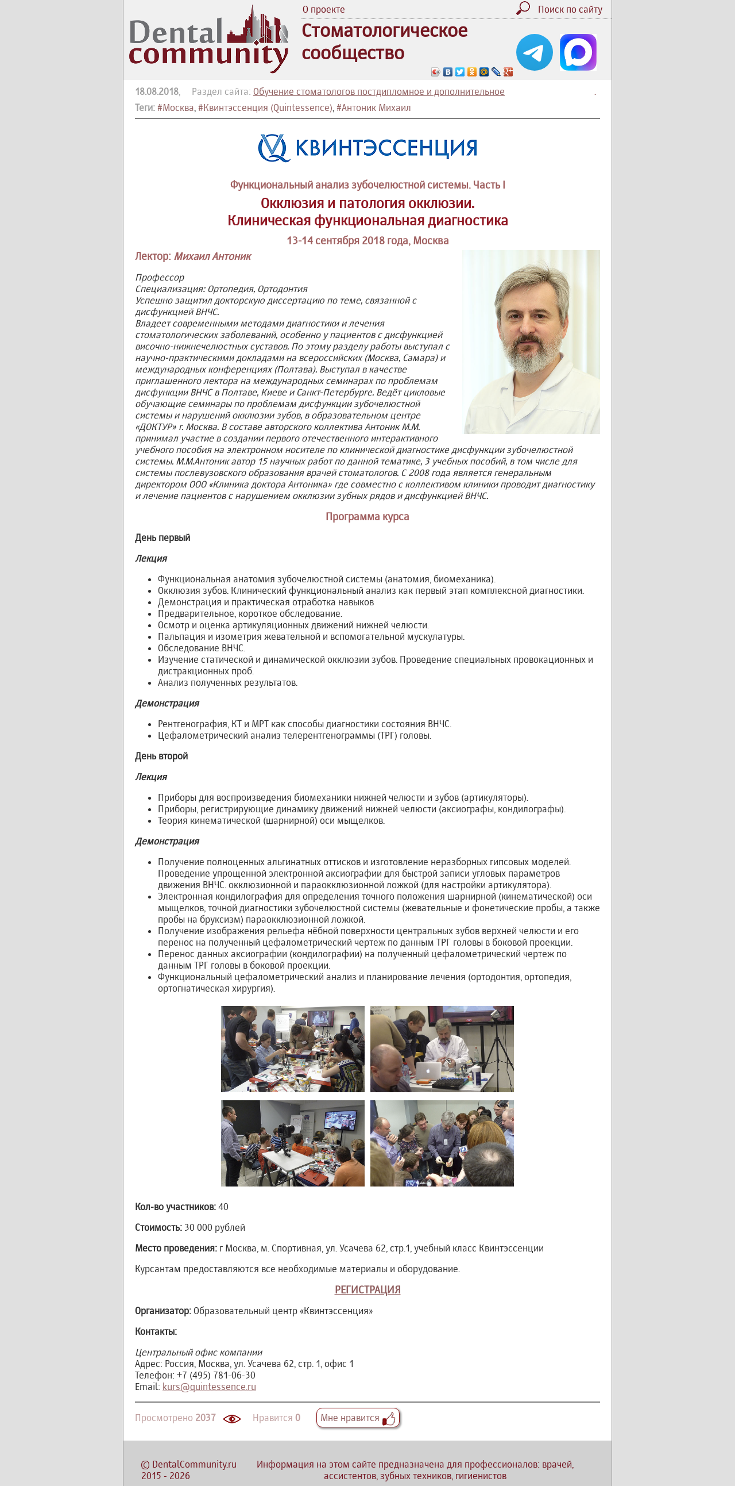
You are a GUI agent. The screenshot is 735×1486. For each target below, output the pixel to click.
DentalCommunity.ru (194, 1464)
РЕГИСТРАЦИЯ (368, 1290)
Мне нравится (358, 1417)
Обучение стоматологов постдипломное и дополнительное (379, 91)
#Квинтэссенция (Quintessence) (265, 107)
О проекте (324, 9)
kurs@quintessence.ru (209, 1386)
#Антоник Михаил (373, 107)
